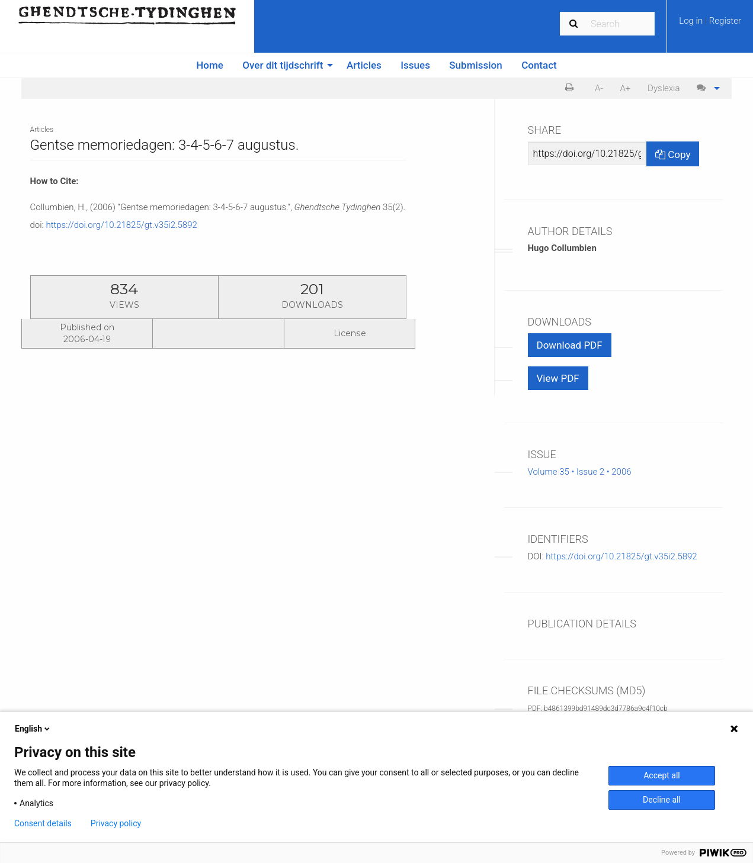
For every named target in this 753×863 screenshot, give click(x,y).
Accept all (661, 775)
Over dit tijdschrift (282, 65)
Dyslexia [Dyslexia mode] (664, 88)
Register (725, 20)
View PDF (558, 378)
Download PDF (570, 345)
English (33, 728)
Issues (415, 65)
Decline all (662, 799)
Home (209, 65)
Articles (364, 65)
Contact (539, 65)
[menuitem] (710, 25)
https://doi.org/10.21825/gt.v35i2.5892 (121, 225)
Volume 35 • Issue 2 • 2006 (580, 471)
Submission (475, 65)
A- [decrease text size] (599, 88)
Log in (692, 20)
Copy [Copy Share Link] (672, 154)
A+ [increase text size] (625, 88)
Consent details (43, 823)
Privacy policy (116, 823)
